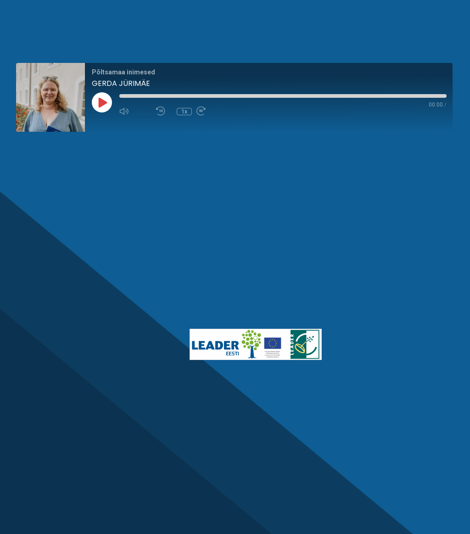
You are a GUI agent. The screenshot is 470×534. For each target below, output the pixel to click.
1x (184, 111)
